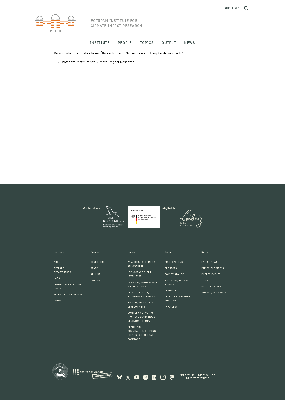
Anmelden (232, 8)
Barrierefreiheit (197, 378)
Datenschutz (206, 375)
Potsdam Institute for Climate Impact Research (98, 62)
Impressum (187, 375)
